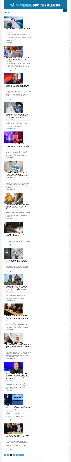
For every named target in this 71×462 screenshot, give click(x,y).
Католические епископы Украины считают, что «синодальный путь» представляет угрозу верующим (16, 287)
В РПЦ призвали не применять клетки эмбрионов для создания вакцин (18, 29)
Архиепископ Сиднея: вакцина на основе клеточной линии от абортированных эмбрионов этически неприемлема (18, 175)
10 (22, 454)
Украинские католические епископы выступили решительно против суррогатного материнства (17, 206)
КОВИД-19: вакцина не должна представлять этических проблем (16, 260)
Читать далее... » (10, 42)
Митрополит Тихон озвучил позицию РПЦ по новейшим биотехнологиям (17, 85)
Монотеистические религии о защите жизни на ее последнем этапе (18, 435)
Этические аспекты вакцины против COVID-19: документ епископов (17, 58)
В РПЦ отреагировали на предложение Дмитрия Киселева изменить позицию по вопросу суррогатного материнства (18, 407)
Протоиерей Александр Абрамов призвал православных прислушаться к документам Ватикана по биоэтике (18, 317)
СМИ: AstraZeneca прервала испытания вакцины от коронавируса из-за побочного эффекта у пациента (18, 145)
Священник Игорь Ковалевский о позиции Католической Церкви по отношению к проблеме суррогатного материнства (17, 376)
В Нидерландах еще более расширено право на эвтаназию (18, 234)
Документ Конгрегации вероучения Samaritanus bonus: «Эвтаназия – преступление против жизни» (17, 115)
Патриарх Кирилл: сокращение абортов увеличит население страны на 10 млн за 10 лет (18, 346)
